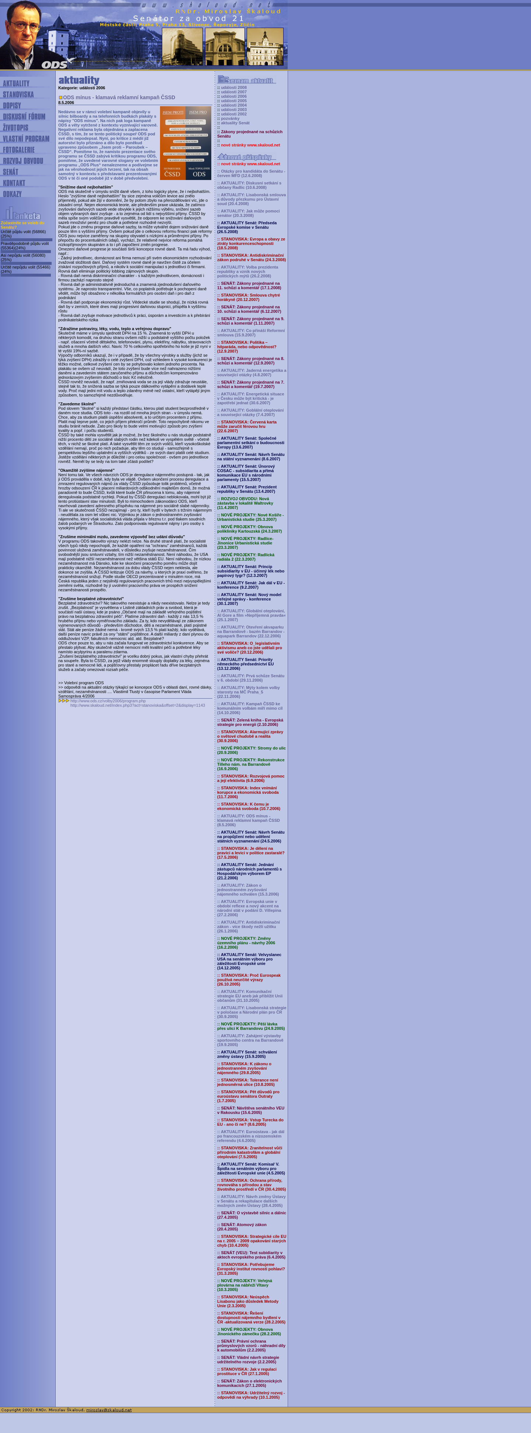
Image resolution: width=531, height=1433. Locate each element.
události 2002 (234, 114)
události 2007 (234, 92)
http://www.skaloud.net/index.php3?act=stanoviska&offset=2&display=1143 (137, 705)
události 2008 (234, 87)
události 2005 (234, 100)
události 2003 (234, 109)
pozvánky (230, 118)
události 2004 (234, 105)
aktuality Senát (235, 123)
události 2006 (234, 96)
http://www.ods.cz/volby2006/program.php (108, 701)
